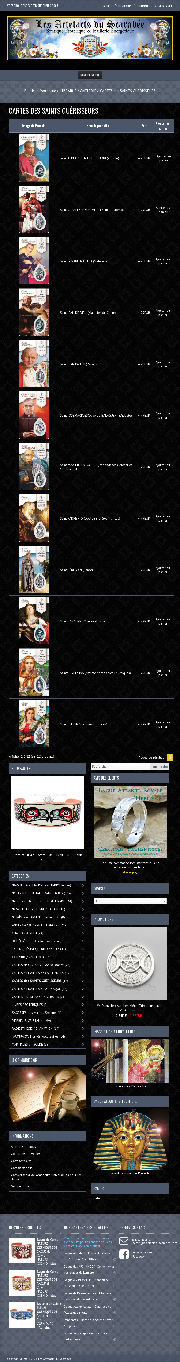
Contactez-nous (21, 1168)
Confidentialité (21, 1161)
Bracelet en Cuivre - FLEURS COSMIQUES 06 (49, 1308)
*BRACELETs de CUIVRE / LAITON (38, 909)
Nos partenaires (22, 1186)
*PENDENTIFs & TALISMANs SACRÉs (41, 893)
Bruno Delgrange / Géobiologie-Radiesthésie (90, 1336)
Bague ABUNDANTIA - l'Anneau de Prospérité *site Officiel (90, 1283)
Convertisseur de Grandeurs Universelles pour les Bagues (46, 1177)
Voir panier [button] (165, 6)
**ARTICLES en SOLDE (30, 1044)
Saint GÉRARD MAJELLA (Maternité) (84, 261)
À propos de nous (23, 1147)
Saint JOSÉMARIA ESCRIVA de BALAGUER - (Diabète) (96, 415)
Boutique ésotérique (40, 90)
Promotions (103, 919)
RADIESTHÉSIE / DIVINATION (35, 1028)
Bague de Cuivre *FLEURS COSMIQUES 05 (47, 1244)
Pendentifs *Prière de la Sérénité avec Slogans (90, 1323)
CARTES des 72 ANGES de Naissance (41, 965)
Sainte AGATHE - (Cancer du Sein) (83, 621)
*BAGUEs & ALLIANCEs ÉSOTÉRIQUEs (41, 885)
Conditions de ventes (26, 1154)
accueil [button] (108, 6)
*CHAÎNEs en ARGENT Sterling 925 (38, 917)
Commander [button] (144, 6)
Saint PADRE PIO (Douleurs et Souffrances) (90, 518)
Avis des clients (106, 778)
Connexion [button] (124, 6)
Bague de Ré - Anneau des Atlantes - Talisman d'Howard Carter (90, 1296)
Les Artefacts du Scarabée (54, 1359)
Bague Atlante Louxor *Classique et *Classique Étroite (90, 1309)
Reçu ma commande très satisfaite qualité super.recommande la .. (130, 865)
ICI (102, 1246)
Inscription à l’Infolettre (130, 1063)
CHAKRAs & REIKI (27, 933)
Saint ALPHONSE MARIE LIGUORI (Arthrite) (89, 158)
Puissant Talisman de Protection (130, 1141)
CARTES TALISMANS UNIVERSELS (38, 997)
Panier (99, 1188)
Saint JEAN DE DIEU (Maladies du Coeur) (88, 313)
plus (53, 1264)
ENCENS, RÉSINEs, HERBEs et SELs (39, 949)
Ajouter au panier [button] (164, 158)
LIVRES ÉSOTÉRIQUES (30, 1005)
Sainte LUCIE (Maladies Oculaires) (83, 724)
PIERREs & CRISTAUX (31, 1020)
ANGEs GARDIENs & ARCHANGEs (39, 925)
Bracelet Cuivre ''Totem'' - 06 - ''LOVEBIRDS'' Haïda (47, 855)
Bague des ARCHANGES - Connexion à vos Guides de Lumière (90, 1269)
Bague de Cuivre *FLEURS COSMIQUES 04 (47, 1276)
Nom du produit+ (98, 125)
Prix (144, 125)
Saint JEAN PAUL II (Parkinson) (80, 364)
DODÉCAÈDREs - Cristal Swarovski (38, 941)
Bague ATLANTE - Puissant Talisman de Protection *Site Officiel (90, 1256)
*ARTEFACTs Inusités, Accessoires (38, 1036)
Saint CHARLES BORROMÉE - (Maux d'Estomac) (92, 210)
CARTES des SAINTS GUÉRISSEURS (128, 90)
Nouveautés (20, 768)
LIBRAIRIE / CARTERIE (78, 90)
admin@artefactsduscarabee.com (154, 1243)
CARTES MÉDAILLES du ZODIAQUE (39, 989)
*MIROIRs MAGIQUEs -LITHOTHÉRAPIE (42, 901)
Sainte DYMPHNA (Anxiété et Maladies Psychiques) (95, 673)
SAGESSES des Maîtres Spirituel (36, 1013)
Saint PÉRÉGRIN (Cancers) (78, 570)
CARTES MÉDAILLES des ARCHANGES (41, 973)
